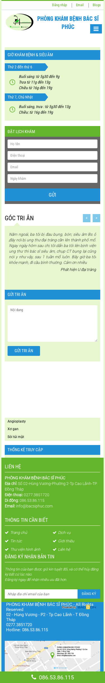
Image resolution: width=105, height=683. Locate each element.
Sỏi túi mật (16, 437)
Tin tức (13, 541)
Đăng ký (89, 594)
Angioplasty (17, 421)
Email (80, 5)
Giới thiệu (63, 541)
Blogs (97, 5)
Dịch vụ (62, 532)
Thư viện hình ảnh (22, 549)
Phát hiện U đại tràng (76, 269)
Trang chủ (16, 532)
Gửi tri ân (24, 350)
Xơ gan (13, 429)
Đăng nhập (59, 5)
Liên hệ (61, 549)
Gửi (52, 195)
